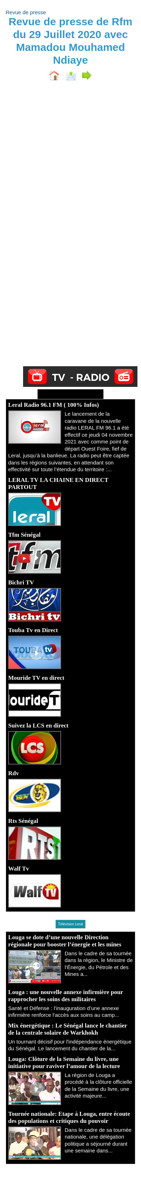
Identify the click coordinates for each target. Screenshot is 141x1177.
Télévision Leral (70, 924)
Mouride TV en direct (36, 677)
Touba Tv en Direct (33, 630)
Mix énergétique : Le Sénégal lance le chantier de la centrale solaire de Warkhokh (67, 1029)
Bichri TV (21, 582)
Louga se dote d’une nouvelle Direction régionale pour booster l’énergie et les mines (64, 941)
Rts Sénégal (23, 821)
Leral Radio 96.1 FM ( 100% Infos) (53, 404)
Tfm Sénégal (24, 534)
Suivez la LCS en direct (38, 725)
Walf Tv (18, 868)
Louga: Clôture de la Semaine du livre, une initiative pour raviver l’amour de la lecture (64, 1063)
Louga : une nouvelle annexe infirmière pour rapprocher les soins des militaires (65, 996)
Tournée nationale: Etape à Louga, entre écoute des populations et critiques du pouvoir (69, 1117)
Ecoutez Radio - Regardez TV (70, 394)
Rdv (13, 773)
